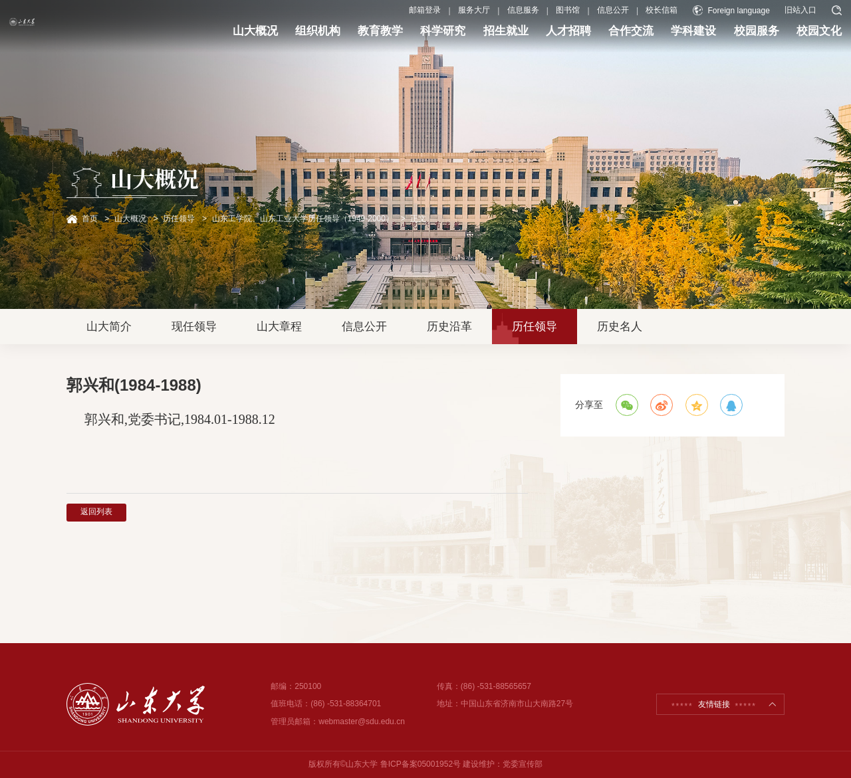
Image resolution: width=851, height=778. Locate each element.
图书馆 (530, 18)
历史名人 (619, 326)
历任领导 (179, 218)
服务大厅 (436, 18)
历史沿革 (449, 326)
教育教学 (342, 39)
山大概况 (217, 39)
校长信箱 (624, 18)
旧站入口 (763, 18)
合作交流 (593, 39)
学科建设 (655, 39)
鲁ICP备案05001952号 (420, 764)
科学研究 (404, 39)
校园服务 (718, 39)
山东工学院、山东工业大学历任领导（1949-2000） (303, 218)
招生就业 (468, 39)
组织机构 (280, 39)
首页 (90, 218)
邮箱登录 (387, 18)
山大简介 (109, 326)
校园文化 (781, 39)
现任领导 (194, 326)
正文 (418, 218)
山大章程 (279, 326)
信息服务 (485, 18)
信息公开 (575, 18)
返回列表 (96, 511)
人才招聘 (530, 39)
